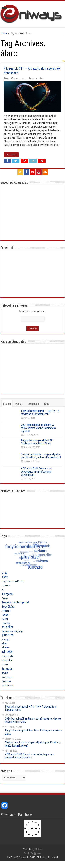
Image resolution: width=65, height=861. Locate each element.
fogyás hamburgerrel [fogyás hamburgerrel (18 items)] (15, 602)
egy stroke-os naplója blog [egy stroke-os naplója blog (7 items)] (13, 581)
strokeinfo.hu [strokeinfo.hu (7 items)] (7, 656)
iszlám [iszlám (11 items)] (5, 614)
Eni (7, 78)
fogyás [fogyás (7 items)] (5, 598)
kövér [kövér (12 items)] (5, 618)
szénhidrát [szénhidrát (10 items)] (7, 660)
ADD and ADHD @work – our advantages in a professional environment (36, 471)
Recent (7, 403)
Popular (19, 403)
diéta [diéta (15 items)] (5, 577)
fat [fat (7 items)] (3, 590)
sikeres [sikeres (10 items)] (5, 647)
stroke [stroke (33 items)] (7, 651)
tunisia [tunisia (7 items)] (5, 664)
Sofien (38, 849)
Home (3, 33)
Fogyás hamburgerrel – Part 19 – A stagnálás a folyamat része (40, 412)
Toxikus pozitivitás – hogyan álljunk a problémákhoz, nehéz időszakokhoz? (41, 456)
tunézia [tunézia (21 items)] (7, 669)
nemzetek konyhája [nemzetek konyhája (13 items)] (12, 631)
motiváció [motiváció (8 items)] (6, 623)
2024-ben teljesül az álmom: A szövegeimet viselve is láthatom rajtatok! (38, 428)
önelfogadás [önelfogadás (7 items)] (7, 677)
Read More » (11, 154)
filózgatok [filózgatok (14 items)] (7, 594)
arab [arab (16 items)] (4, 572)
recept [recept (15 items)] (5, 639)
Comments (33, 403)
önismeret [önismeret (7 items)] (6, 681)
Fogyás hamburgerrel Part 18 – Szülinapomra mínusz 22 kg (38, 442)
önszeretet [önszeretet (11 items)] (7, 685)
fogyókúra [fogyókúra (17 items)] (8, 607)
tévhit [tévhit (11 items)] (5, 672)
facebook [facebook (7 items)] (6, 585)
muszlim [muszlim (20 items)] (7, 627)
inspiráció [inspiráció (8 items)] (6, 611)
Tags (46, 403)
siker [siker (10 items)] (4, 643)
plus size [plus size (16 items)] (7, 635)
